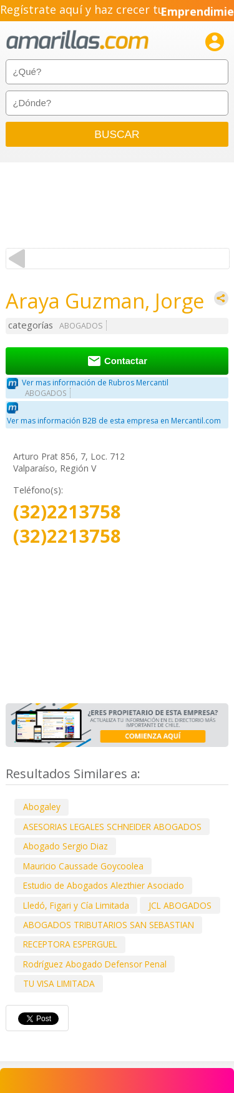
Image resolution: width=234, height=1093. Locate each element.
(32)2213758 (67, 512)
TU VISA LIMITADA (59, 983)
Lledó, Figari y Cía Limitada (76, 905)
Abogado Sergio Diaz (65, 846)
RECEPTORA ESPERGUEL (70, 944)
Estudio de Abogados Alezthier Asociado (103, 885)
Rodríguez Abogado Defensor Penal (95, 964)
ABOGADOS (81, 325)
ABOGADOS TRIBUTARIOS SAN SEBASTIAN (108, 925)
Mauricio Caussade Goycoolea (83, 866)
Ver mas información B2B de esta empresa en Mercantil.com (114, 420)
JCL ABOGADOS (180, 905)
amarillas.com (77, 40)
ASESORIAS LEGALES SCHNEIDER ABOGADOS (112, 827)
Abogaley (42, 807)
